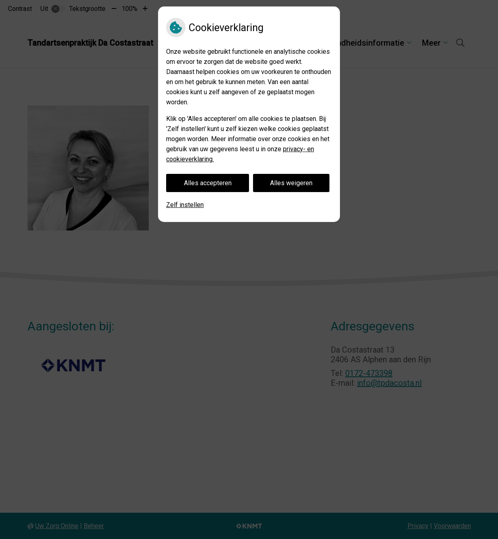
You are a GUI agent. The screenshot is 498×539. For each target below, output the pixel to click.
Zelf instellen (185, 205)
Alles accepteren (208, 183)
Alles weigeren (291, 183)
